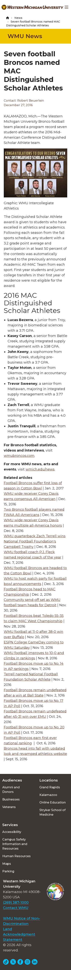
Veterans (9, 807)
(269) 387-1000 (16, 902)
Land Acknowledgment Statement (19, 934)
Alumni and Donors (11, 789)
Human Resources (16, 856)
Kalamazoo (48, 795)
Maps (6, 864)
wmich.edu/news (40, 469)
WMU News (25, 36)
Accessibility (11, 832)
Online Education (52, 802)
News (18, 18)
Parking (8, 871)
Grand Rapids (49, 787)
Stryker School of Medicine (52, 812)
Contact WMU (15, 908)
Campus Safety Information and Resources (14, 844)
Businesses (11, 799)
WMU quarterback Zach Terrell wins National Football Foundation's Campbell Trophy (35, 541)
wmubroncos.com (19, 456)
